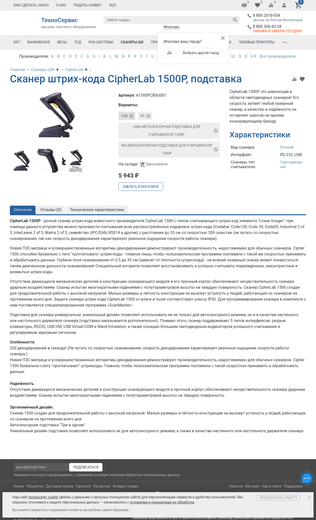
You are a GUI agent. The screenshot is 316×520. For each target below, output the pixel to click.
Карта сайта (271, 486)
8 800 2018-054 (266, 15)
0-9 (253, 56)
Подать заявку (87, 5)
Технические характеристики (97, 209)
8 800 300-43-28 (267, 26)
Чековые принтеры (256, 42)
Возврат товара (125, 486)
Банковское (39, 42)
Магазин (252, 486)
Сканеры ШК (132, 42)
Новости (236, 486)
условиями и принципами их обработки (162, 502)
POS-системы (100, 42)
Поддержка (293, 486)
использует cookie (43, 497)
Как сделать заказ (31, 5)
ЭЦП (112, 5)
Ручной (287, 147)
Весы (62, 42)
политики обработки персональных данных (144, 475)
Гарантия (83, 486)
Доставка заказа (59, 486)
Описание (23, 209)
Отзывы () (50, 209)
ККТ (17, 42)
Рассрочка (34, 486)
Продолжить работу (278, 498)
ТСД (77, 42)
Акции (19, 486)
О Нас (61, 5)
